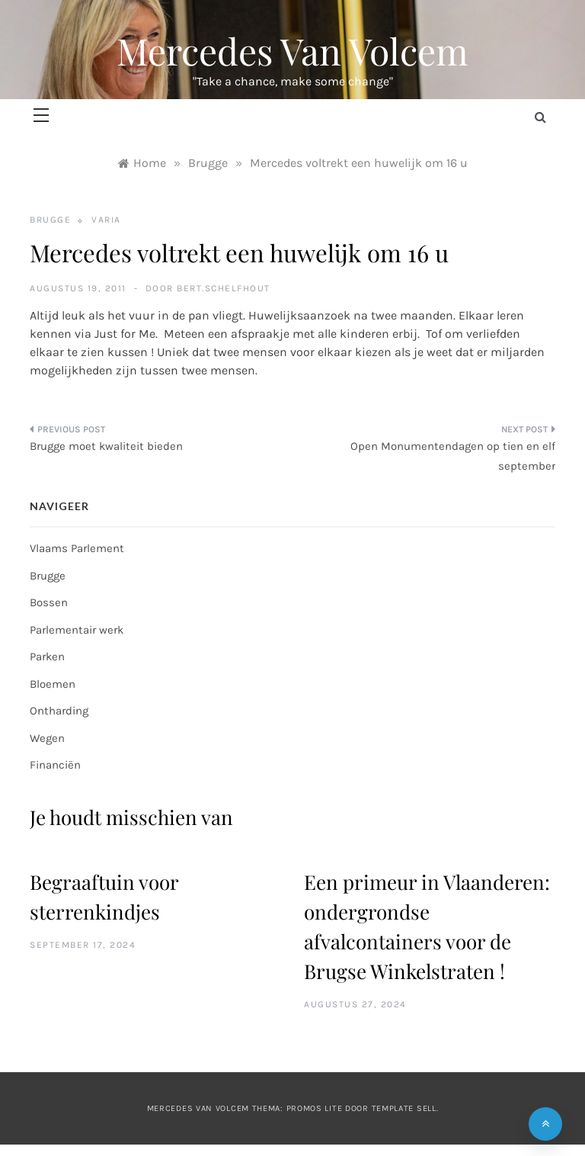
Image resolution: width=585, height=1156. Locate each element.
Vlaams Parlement (77, 548)
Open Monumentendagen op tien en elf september (452, 456)
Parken (47, 656)
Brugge (50, 219)
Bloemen (52, 684)
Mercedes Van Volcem (292, 50)
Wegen (47, 738)
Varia (106, 219)
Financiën (55, 765)
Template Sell (404, 1108)
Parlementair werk (76, 630)
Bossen (49, 602)
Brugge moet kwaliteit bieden (106, 446)
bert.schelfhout (223, 288)
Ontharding (59, 711)
